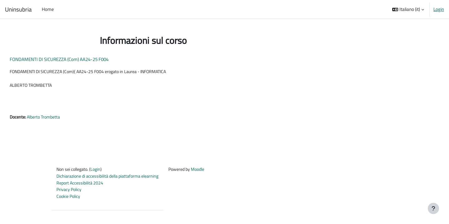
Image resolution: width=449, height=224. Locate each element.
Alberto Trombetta (60, 118)
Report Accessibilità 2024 (81, 185)
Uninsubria (18, 9)
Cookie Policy (69, 199)
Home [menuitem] (48, 9)
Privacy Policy (69, 192)
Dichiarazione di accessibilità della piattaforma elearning (111, 178)
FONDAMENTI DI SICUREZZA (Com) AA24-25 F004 (73, 59)
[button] (408, 9)
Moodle (208, 171)
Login (438, 9)
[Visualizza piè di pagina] (433, 208)
